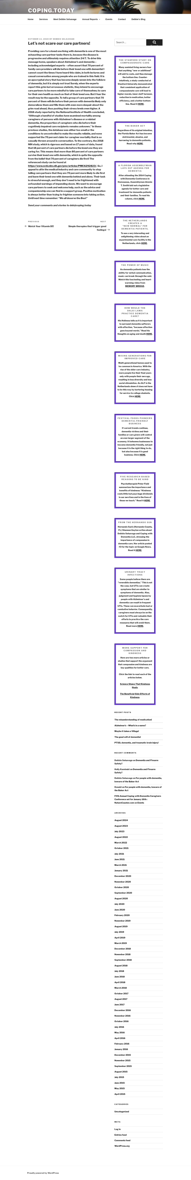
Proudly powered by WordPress (43, 1173)
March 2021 (120, 865)
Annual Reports (91, 19)
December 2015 (122, 1055)
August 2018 (121, 965)
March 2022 (120, 842)
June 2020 (119, 909)
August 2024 (121, 820)
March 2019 (120, 943)
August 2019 (121, 926)
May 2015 (119, 1088)
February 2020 (122, 915)
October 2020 (121, 887)
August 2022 (121, 837)
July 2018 (119, 971)
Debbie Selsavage (64, 39)
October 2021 (121, 848)
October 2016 (121, 1021)
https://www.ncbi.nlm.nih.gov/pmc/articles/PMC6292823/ (62, 165)
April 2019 (119, 937)
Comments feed (122, 1140)
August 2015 (121, 1071)
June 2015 (119, 1083)
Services (43, 19)
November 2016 (122, 1015)
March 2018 (120, 988)
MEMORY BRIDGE (134, 286)
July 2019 (119, 932)
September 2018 (123, 960)
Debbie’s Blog (138, 19)
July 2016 (119, 1027)
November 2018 (122, 954)
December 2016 (122, 1010)
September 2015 (123, 1066)
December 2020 (122, 876)
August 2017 (120, 999)
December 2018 (122, 948)
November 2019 (122, 920)
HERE (141, 104)
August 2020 (121, 898)
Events (108, 19)
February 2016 (121, 1043)
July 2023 (119, 831)
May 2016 (119, 1032)
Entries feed (120, 1135)
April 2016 (119, 1038)
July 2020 (119, 904)
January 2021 (121, 870)
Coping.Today (51, 10)
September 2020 (123, 892)
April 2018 (119, 982)
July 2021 (119, 854)
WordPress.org (122, 1146)
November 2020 (122, 881)
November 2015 (122, 1060)
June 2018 (119, 976)
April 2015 (119, 1094)
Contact (122, 19)
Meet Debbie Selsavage (65, 19)
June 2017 (119, 1004)
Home (31, 19)
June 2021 (119, 859)
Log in (117, 1129)
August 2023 (121, 826)
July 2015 (119, 1077)
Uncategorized (121, 1111)
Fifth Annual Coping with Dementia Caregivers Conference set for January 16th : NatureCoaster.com (137, 799)
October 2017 (121, 993)
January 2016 (121, 1049)
